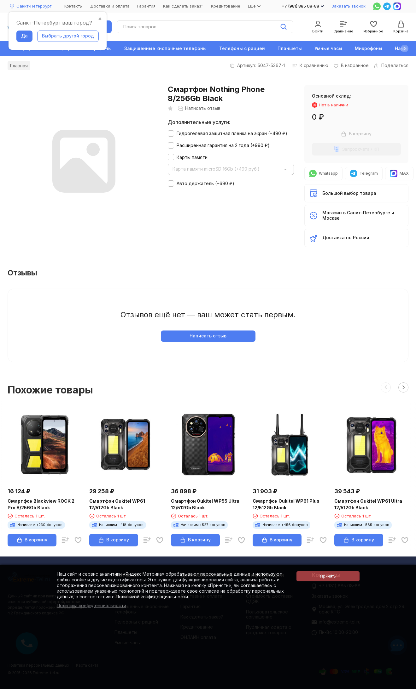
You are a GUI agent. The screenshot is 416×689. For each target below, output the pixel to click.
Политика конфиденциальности (91, 605)
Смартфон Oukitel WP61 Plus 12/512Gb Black (286, 504)
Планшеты (290, 48)
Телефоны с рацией (242, 48)
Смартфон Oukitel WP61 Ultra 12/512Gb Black (368, 504)
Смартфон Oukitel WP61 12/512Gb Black (117, 504)
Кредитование (225, 5)
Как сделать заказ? (183, 5)
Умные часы (328, 48)
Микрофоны (368, 48)
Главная (19, 65)
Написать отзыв (208, 335)
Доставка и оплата (110, 5)
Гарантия (146, 5)
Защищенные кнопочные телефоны (165, 48)
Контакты (73, 5)
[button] (404, 48)
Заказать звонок (348, 5)
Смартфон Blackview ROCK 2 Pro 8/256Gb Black (41, 504)
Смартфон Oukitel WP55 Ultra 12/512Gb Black (205, 504)
